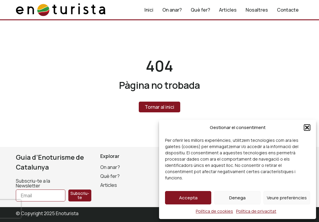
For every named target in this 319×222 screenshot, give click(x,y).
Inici (148, 10)
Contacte (288, 10)
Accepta (188, 198)
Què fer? (200, 10)
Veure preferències (287, 198)
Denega (237, 198)
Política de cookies (214, 211)
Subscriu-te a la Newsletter (33, 183)
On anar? (172, 10)
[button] (307, 128)
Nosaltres (257, 10)
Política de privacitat (256, 211)
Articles (228, 10)
